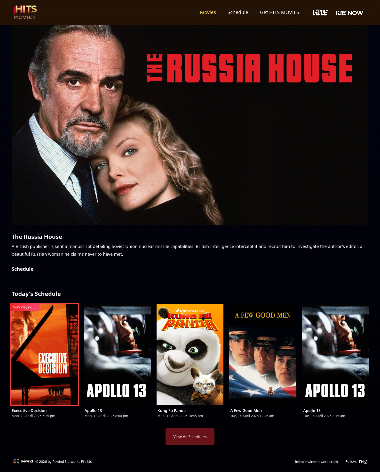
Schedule (238, 12)
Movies (208, 12)
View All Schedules (190, 436)
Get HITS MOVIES (279, 12)
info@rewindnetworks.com (316, 461)
